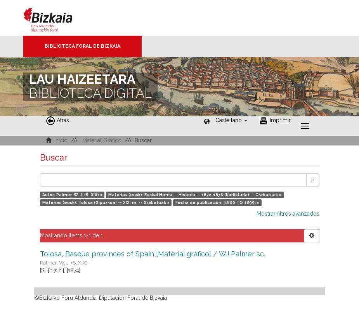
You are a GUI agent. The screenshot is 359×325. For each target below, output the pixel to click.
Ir (312, 180)
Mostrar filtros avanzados (288, 214)
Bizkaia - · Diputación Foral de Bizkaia (56, 18)
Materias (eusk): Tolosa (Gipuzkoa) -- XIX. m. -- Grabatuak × (105, 202)
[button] (231, 120)
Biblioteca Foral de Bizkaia (82, 46)
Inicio (61, 140)
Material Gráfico (101, 140)
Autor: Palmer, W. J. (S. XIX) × (72, 194)
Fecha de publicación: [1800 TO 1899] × (217, 202)
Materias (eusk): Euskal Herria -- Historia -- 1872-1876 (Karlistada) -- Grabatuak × (194, 194)
